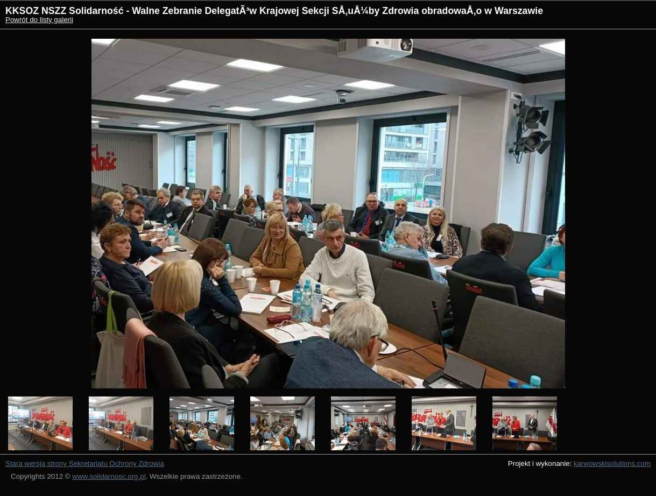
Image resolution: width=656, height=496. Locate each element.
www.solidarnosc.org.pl (108, 476)
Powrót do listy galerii (39, 20)
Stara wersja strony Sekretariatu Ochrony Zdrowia (84, 463)
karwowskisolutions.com (612, 463)
